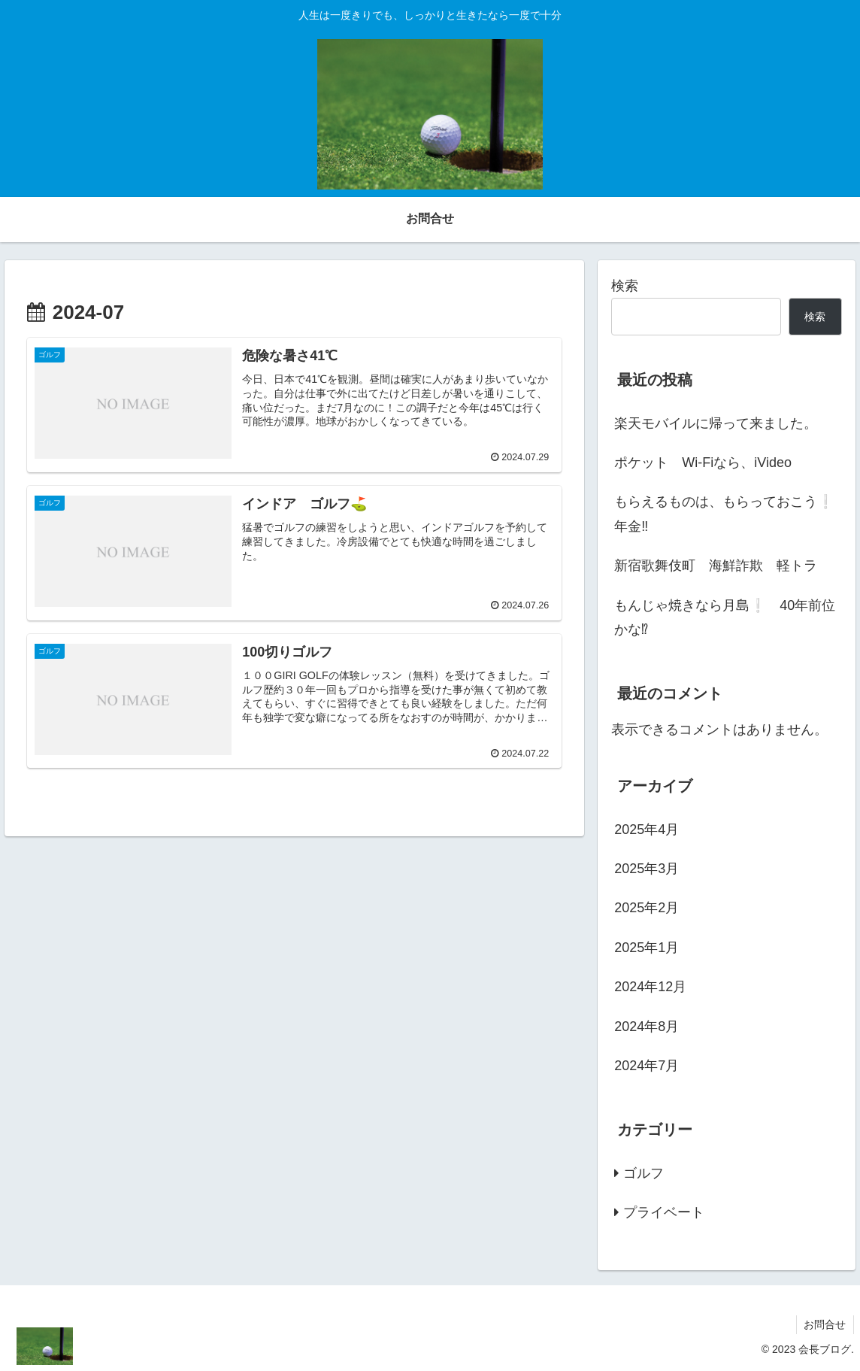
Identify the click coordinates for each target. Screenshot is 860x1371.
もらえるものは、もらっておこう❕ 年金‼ (728, 513)
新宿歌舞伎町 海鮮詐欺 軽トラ (715, 565)
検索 (624, 285)
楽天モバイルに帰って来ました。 (715, 423)
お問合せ (825, 1324)
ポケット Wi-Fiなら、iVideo (703, 462)
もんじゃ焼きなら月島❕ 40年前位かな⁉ (724, 617)
